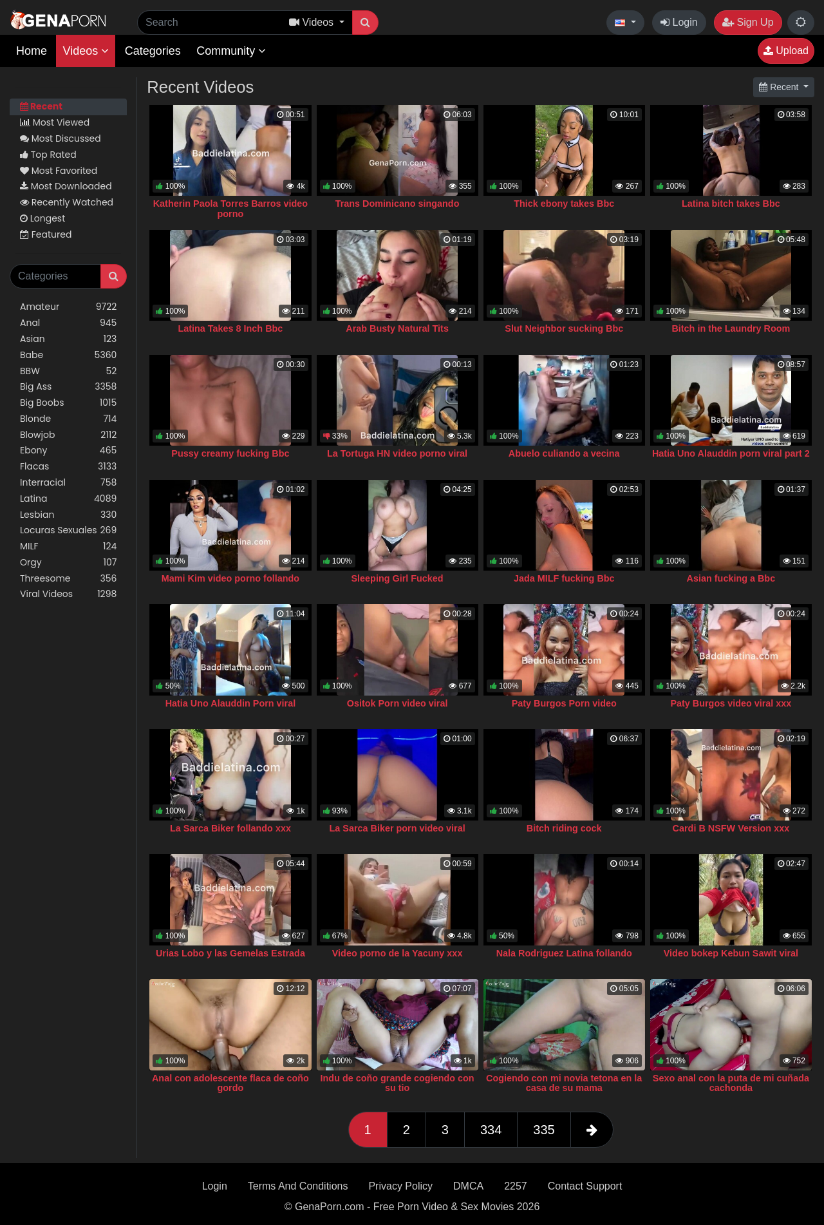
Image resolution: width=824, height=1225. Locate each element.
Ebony (68, 450)
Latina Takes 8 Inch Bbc (230, 328)
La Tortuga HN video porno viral (397, 453)
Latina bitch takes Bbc (731, 203)
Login (679, 22)
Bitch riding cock (564, 828)
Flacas (68, 466)
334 (490, 1130)
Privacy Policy (400, 1186)
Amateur (68, 307)
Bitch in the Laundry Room (730, 328)
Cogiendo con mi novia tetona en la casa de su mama (564, 1083)
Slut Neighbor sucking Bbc (564, 328)
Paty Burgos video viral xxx (730, 703)
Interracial (68, 482)
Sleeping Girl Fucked (397, 578)
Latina (68, 499)
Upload (786, 50)
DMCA (468, 1186)
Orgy (68, 562)
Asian (68, 339)
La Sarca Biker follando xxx (230, 828)
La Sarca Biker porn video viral (397, 828)
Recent (41, 106)
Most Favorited (58, 170)
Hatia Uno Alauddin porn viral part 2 (731, 453)
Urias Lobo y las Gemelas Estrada (230, 953)
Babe (68, 355)
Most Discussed (60, 138)
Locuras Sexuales (68, 530)
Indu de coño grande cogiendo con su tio (397, 1083)
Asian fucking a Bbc (731, 578)
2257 (515, 1186)
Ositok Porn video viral (397, 703)
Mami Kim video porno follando (230, 578)
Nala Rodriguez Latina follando (564, 953)
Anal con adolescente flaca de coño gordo (230, 1083)
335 (543, 1130)
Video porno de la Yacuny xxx (397, 953)
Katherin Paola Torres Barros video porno (230, 208)
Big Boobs (68, 403)
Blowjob (68, 435)
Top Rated (48, 154)
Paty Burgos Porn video (564, 703)
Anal (68, 323)
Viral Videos (68, 594)
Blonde (68, 419)
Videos (85, 50)
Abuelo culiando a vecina (564, 453)
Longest (42, 218)
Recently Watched (66, 202)
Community (231, 50)
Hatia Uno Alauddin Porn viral (230, 703)
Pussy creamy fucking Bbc (230, 453)
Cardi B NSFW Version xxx (731, 828)
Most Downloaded (66, 186)
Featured (45, 234)
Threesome (68, 578)
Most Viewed (54, 122)
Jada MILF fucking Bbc (564, 578)
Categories (153, 50)
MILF (68, 546)
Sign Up (747, 22)
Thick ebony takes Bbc (564, 203)
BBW (68, 371)
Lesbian (68, 515)
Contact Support (585, 1186)
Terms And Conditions (298, 1186)
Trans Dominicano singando (397, 203)
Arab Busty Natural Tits (397, 328)
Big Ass (68, 387)
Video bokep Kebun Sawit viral (731, 953)
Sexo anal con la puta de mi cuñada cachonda (731, 1083)
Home (31, 50)
